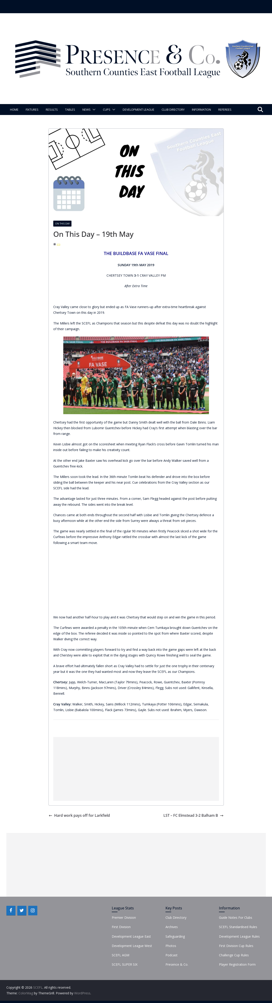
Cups (106, 109)
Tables (70, 109)
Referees (224, 109)
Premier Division (124, 917)
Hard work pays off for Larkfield (79, 815)
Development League (138, 109)
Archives (171, 927)
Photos (170, 946)
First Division (121, 927)
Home (14, 109)
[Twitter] (21, 910)
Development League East (131, 936)
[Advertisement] (136, 769)
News (86, 109)
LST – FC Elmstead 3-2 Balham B (193, 815)
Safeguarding (175, 936)
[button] (93, 109)
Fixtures (32, 109)
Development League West (132, 946)
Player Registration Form (237, 964)
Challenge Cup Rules (234, 955)
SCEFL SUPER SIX (124, 964)
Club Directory (173, 109)
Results (52, 109)
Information (201, 109)
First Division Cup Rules (236, 946)
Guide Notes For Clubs (235, 917)
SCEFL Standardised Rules (238, 927)
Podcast (171, 955)
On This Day (62, 223)
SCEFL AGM (120, 955)
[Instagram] (32, 910)
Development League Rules (239, 936)
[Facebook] (10, 910)
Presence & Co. (176, 964)
